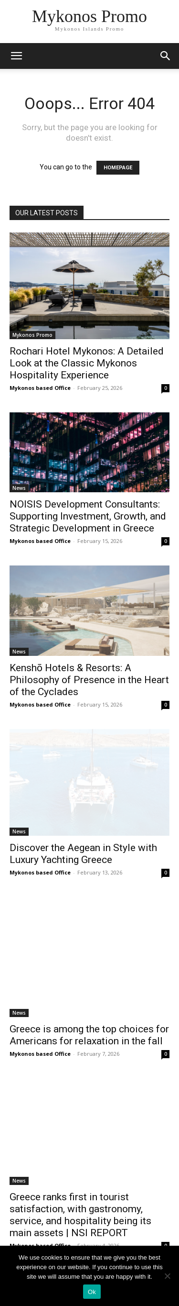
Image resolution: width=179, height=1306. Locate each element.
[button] (165, 56)
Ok (92, 1291)
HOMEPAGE (118, 168)
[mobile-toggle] (16, 56)
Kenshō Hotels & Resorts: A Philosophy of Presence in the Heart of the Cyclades (89, 679)
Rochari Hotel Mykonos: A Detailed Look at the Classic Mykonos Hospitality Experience (87, 363)
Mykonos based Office (40, 387)
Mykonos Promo (32, 335)
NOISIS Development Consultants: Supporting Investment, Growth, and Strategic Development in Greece (88, 516)
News (19, 488)
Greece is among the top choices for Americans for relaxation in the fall (89, 1035)
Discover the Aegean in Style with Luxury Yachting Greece (83, 853)
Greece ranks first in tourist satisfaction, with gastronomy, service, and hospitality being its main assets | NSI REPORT (80, 1215)
